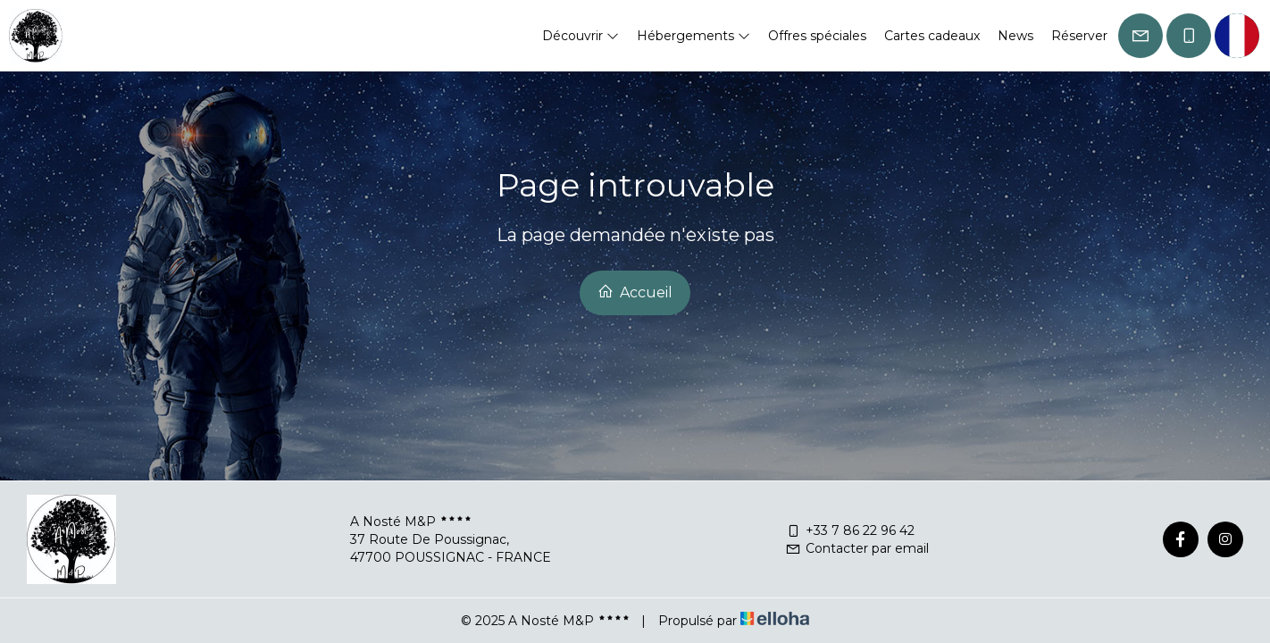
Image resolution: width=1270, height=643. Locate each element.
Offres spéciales (817, 36)
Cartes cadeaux (932, 36)
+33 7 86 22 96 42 (850, 530)
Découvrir (580, 36)
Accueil (635, 292)
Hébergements (693, 36)
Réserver (1079, 36)
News (1015, 36)
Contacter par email (857, 548)
